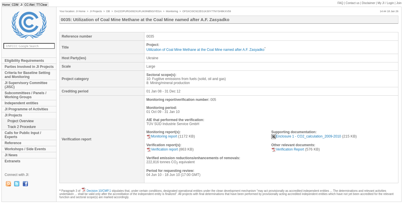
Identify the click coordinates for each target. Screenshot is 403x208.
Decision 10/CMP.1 (98, 190)
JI (21, 4)
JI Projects (13, 115)
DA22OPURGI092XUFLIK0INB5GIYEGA (138, 11)
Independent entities (21, 103)
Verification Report (287, 149)
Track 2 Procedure (21, 127)
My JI (386, 3)
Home (6, 4)
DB (108, 11)
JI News (11, 155)
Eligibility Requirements (24, 61)
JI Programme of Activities (26, 109)
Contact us (352, 3)
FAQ (340, 3)
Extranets (12, 161)
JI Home (81, 11)
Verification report (162, 149)
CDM (15, 4)
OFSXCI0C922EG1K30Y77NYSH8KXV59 (206, 11)
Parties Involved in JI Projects (29, 67)
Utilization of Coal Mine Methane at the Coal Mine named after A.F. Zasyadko (205, 50)
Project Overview (20, 121)
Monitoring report (161, 136)
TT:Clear (41, 4)
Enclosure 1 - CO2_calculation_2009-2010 (306, 136)
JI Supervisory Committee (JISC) (26, 85)
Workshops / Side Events (25, 149)
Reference (13, 143)
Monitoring (172, 11)
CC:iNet (29, 4)
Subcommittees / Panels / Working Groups (25, 95)
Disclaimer (368, 3)
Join (399, 3)
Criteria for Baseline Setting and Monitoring (27, 75)
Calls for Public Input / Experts (23, 135)
